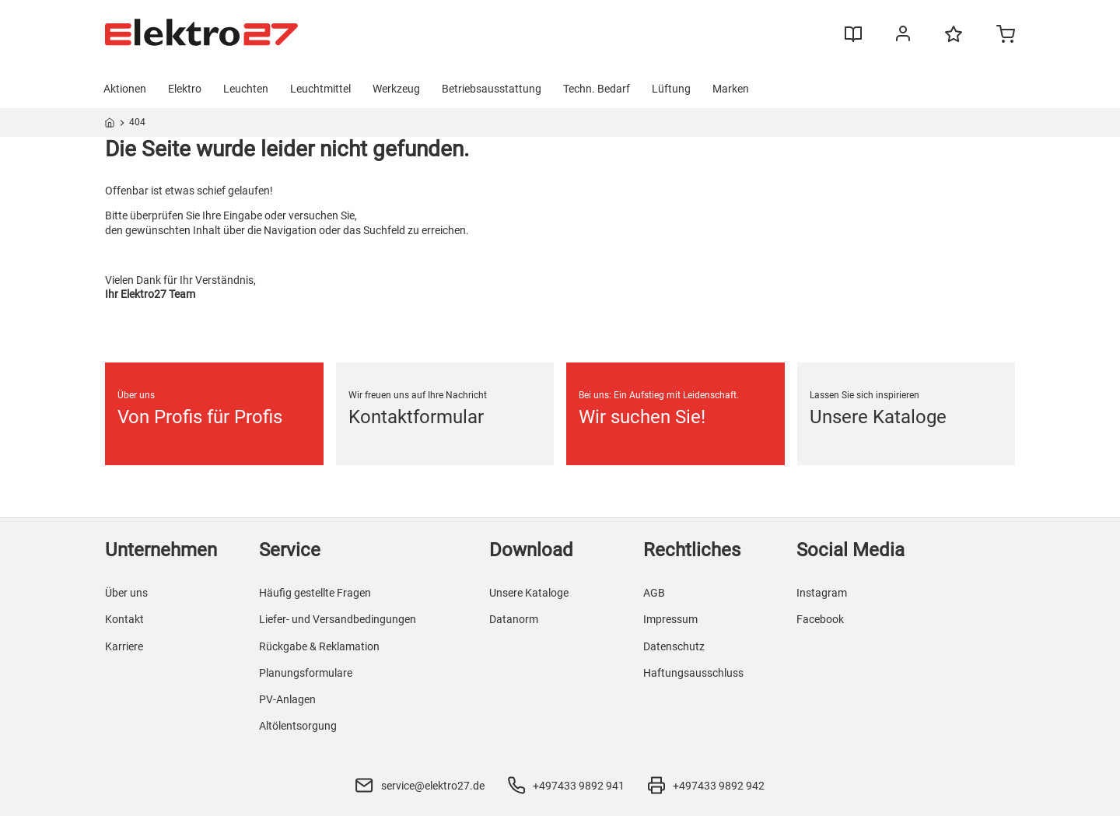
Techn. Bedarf (596, 88)
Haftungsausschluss (693, 673)
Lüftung (671, 88)
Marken (730, 88)
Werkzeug (396, 88)
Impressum (670, 619)
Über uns (126, 593)
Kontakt (124, 619)
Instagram (821, 593)
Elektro (184, 88)
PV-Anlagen (287, 699)
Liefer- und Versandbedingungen (337, 619)
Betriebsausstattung (491, 88)
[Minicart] (1005, 36)
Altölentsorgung (298, 726)
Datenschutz (674, 646)
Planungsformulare (305, 673)
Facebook (820, 619)
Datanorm (513, 619)
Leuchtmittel (320, 88)
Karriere (124, 646)
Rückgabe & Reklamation (319, 646)
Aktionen (124, 88)
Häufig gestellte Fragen (315, 593)
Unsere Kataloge (529, 593)
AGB (654, 593)
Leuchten (245, 88)
